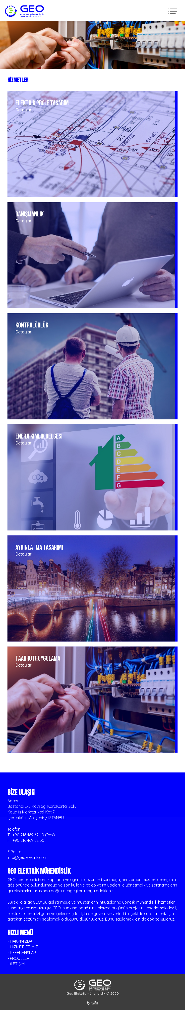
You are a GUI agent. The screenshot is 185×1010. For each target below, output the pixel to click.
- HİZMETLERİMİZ (22, 946)
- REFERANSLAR (21, 952)
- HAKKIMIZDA (19, 941)
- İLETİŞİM (16, 963)
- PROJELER (18, 958)
